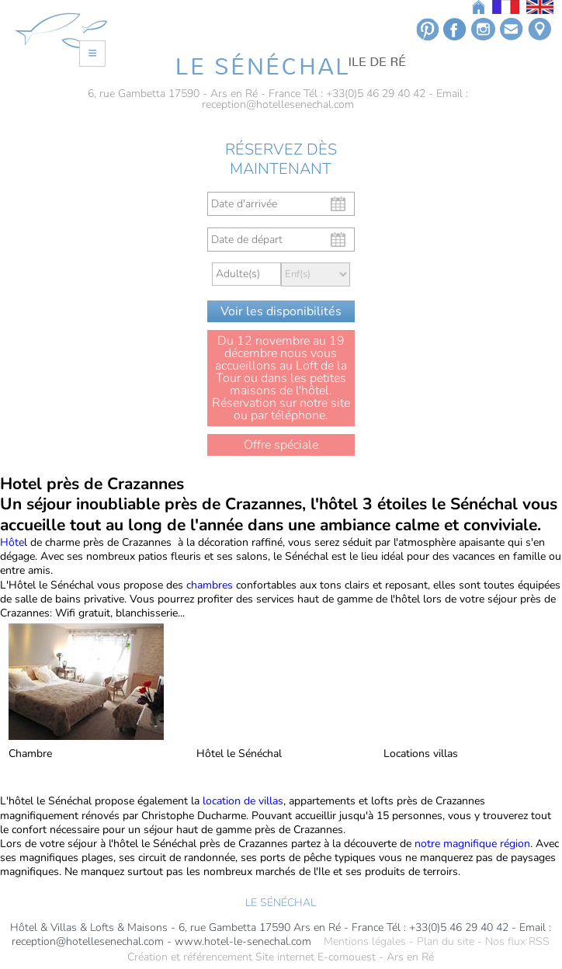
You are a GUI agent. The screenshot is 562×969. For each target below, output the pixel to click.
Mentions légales (365, 942)
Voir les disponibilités (281, 311)
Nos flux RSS (517, 942)
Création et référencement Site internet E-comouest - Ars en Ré (280, 957)
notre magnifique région (472, 843)
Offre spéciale (281, 444)
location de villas (241, 801)
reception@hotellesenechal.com (278, 104)
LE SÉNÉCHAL (280, 902)
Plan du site (445, 942)
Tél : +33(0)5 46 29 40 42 (364, 93)
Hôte (12, 542)
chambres (209, 585)
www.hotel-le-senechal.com (243, 942)
